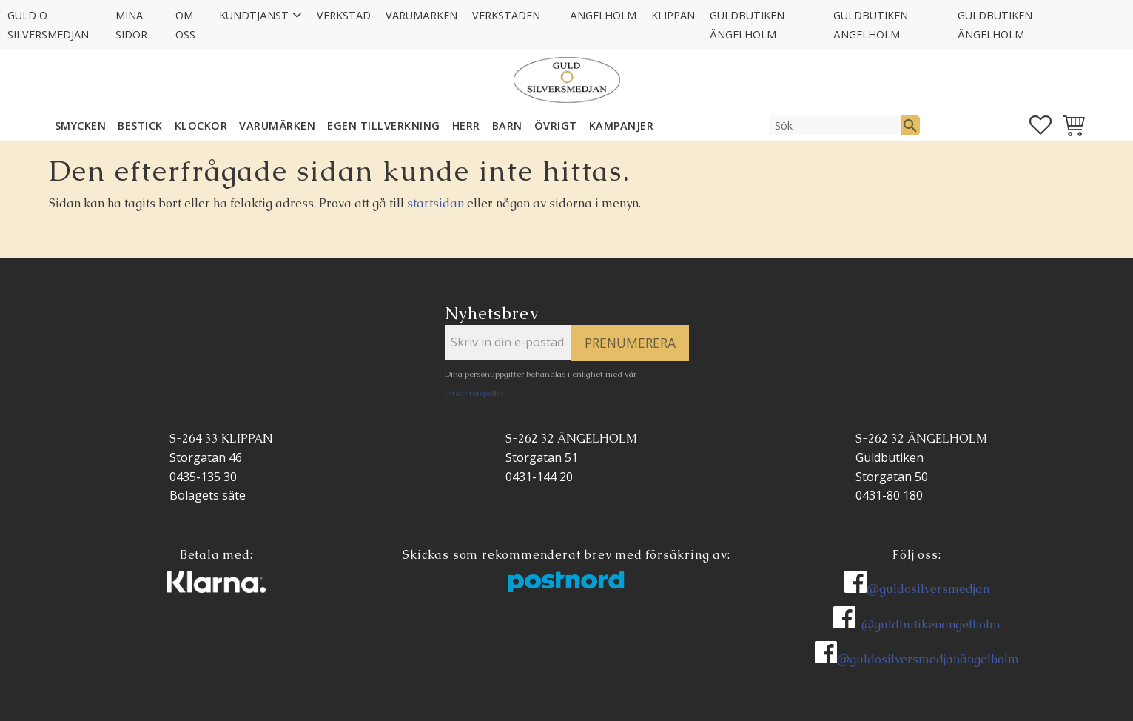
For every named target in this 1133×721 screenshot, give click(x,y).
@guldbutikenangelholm (931, 624)
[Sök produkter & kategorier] (835, 125)
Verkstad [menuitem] (344, 15)
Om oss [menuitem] (185, 24)
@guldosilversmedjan (928, 589)
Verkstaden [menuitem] (506, 15)
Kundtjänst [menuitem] (254, 15)
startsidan (435, 203)
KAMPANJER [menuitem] (621, 125)
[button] (1040, 125)
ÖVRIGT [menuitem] (555, 125)
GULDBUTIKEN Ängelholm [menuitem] (747, 24)
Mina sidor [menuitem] (131, 24)
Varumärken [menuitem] (421, 15)
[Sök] (910, 125)
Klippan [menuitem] (673, 15)
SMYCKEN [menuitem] (81, 125)
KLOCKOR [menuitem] (201, 125)
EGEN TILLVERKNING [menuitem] (383, 125)
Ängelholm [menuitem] (603, 15)
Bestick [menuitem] (140, 125)
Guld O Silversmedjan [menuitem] (48, 24)
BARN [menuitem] (507, 125)
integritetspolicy (474, 393)
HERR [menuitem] (466, 125)
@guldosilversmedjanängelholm (928, 659)
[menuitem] (555, 6)
